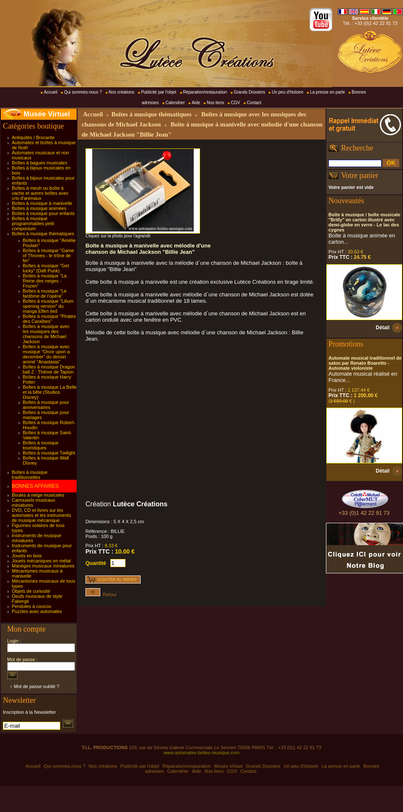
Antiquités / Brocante (33, 137)
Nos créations (121, 92)
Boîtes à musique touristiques (41, 445)
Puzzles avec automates (37, 611)
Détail (383, 328)
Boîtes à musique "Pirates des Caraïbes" (49, 319)
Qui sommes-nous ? (82, 92)
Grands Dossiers (249, 92)
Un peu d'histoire (287, 92)
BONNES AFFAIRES (35, 486)
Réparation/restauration (205, 92)
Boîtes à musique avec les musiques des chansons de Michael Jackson (46, 334)
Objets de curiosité (31, 591)
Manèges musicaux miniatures (43, 565)
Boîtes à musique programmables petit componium (33, 223)
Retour (101, 594)
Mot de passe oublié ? (36, 686)
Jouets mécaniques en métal (41, 560)
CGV (235, 102)
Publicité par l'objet (158, 92)
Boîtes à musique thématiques (43, 233)
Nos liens (215, 102)
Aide (196, 102)
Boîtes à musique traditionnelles (30, 475)
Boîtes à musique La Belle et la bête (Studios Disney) (50, 392)
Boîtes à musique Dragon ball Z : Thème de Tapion (49, 369)
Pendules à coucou (31, 606)
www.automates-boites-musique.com (202, 752)
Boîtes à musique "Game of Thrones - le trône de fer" (48, 255)
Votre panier (359, 175)
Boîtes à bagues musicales (39, 162)
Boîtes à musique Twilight (49, 452)
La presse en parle (327, 92)
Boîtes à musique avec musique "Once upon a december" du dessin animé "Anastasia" (46, 354)
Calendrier (175, 102)
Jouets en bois (27, 555)
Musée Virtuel (47, 114)
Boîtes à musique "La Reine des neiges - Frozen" (45, 280)
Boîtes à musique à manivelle (42, 203)
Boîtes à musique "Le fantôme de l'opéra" (45, 293)
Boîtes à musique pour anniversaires (46, 405)
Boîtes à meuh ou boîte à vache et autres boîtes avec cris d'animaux (40, 193)
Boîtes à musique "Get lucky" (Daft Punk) (46, 268)
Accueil (50, 92)
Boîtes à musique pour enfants (43, 213)
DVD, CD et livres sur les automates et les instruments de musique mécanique (41, 515)
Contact (254, 102)
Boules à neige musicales (38, 494)
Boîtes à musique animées (39, 208)
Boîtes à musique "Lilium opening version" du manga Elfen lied (48, 306)
